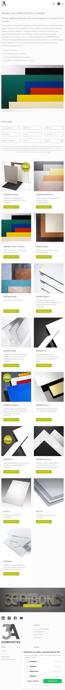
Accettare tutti (52, 681)
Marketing (33, 676)
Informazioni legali (38, 685)
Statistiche (33, 666)
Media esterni (34, 671)
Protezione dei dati (47, 685)
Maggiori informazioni (32, 606)
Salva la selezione (33, 681)
